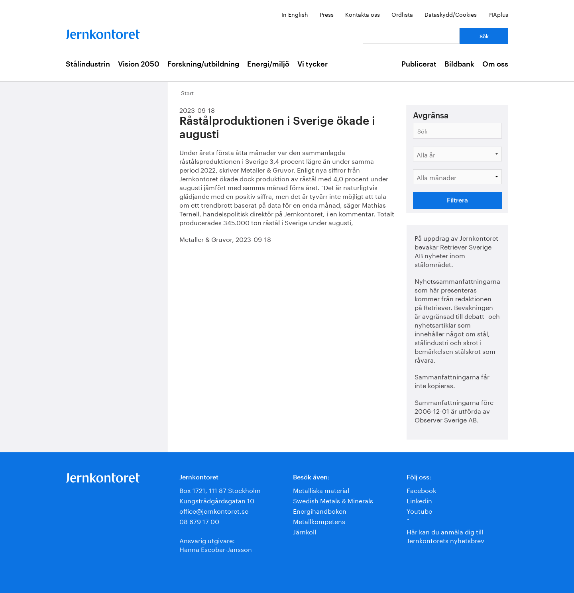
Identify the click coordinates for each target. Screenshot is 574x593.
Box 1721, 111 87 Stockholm (220, 490)
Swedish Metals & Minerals (333, 500)
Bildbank (459, 64)
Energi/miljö (268, 64)
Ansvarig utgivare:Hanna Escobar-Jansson (215, 544)
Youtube (419, 510)
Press (327, 14)
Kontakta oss (362, 14)
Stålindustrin (88, 64)
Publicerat (418, 64)
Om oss (495, 64)
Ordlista (402, 14)
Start (187, 92)
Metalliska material (321, 490)
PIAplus (498, 14)
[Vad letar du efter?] (411, 36)
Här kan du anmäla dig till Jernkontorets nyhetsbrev (445, 535)
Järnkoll (304, 531)
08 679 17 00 (199, 521)
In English (294, 14)
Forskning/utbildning (203, 64)
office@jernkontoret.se (213, 510)
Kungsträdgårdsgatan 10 (216, 500)
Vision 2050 (138, 64)
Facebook (421, 490)
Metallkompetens (319, 521)
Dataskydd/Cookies (451, 14)
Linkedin (419, 500)
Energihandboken (319, 510)
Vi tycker (312, 64)
